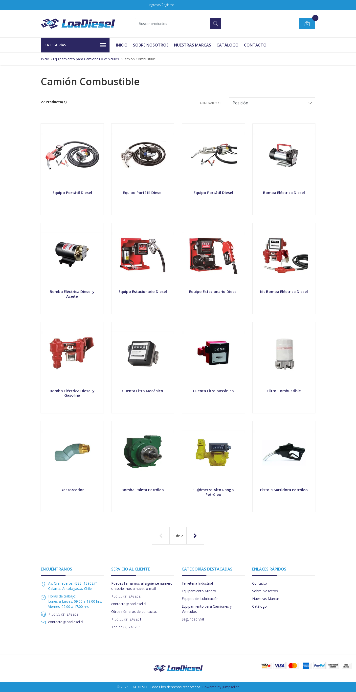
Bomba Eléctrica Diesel (284, 192)
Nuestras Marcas (192, 45)
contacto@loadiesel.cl (65, 622)
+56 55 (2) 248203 (125, 626)
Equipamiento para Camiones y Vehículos (86, 59)
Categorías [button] (75, 45)
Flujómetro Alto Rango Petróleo (213, 492)
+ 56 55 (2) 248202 (63, 614)
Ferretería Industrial (197, 583)
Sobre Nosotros (151, 45)
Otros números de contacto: (134, 611)
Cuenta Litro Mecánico (142, 390)
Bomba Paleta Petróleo (142, 489)
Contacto (255, 45)
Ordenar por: (210, 103)
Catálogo (228, 45)
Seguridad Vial (193, 619)
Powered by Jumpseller (220, 687)
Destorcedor (72, 489)
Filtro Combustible (284, 390)
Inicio (122, 45)
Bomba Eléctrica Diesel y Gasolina (72, 393)
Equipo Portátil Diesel (72, 192)
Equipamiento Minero (199, 591)
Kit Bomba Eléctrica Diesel (284, 291)
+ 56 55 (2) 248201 (126, 619)
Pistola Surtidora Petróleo (284, 489)
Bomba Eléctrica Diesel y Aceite (72, 293)
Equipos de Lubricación (200, 598)
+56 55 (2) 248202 (125, 596)
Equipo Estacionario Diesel (142, 291)
